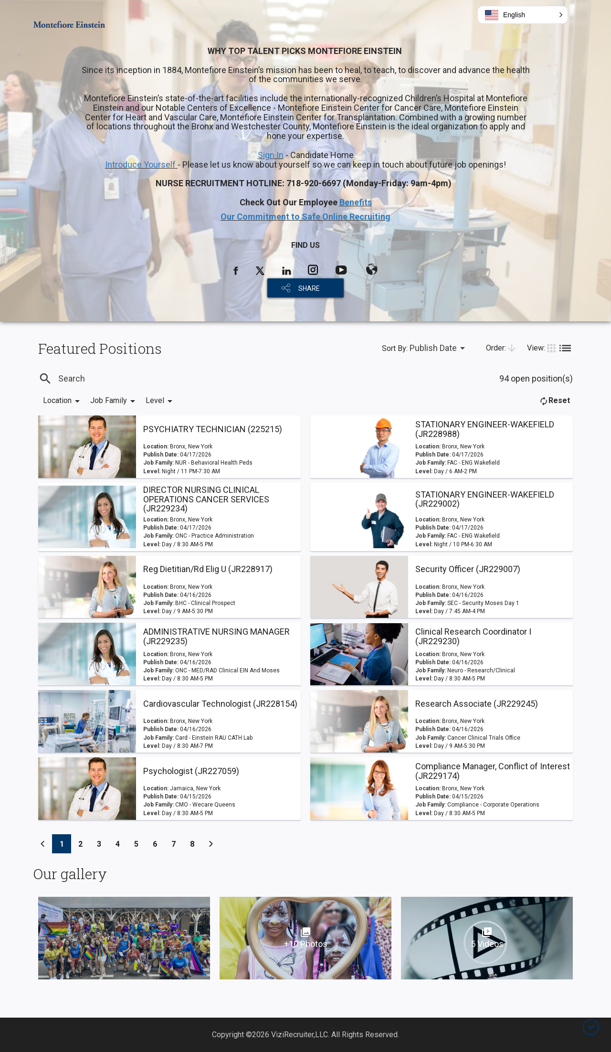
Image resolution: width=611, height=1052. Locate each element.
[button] (523, 14)
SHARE (309, 288)
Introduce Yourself (141, 164)
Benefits (355, 202)
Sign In (271, 155)
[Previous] (43, 843)
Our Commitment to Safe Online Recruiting (305, 217)
